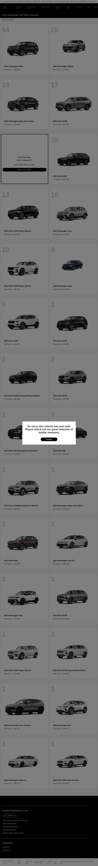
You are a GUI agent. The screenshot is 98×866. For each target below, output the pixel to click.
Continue (49, 439)
